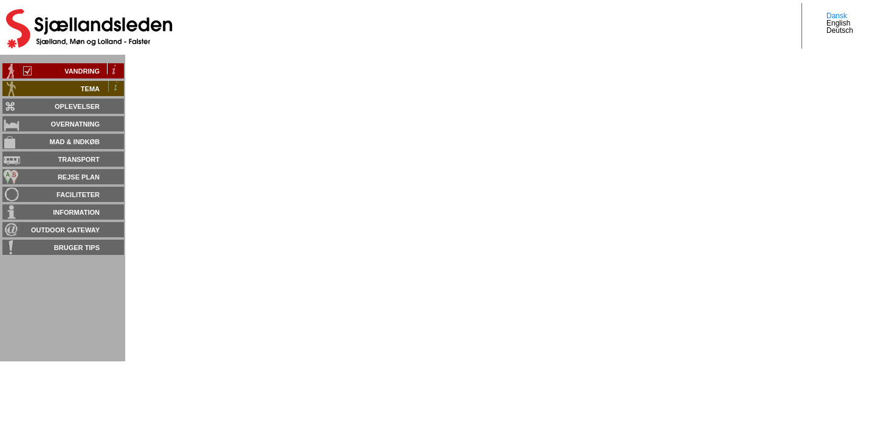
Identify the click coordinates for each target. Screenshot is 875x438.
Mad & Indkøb (75, 141)
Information (76, 212)
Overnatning (75, 124)
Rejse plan (79, 177)
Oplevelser (77, 106)
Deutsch (839, 30)
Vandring (82, 71)
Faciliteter (78, 194)
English (838, 23)
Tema (90, 88)
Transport (79, 159)
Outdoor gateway (65, 230)
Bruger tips (77, 247)
